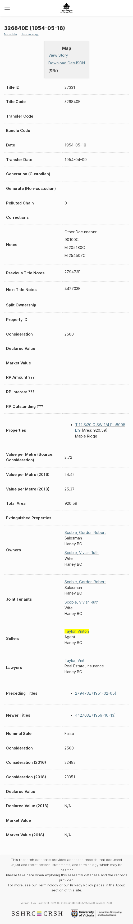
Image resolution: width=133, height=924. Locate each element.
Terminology (30, 34)
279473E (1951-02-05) (95, 693)
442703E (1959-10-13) (95, 715)
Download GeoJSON (66, 63)
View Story (58, 55)
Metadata (10, 34)
